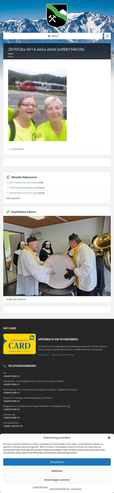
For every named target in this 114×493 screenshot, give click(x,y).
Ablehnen (57, 470)
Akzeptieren (57, 461)
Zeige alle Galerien (16, 299)
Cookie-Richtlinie (40, 487)
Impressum (76, 488)
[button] (109, 437)
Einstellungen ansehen (57, 479)
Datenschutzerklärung (59, 488)
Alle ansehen (13, 198)
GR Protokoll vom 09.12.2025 (23, 182)
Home (11, 56)
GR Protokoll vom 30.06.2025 (23, 192)
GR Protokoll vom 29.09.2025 (23, 187)
